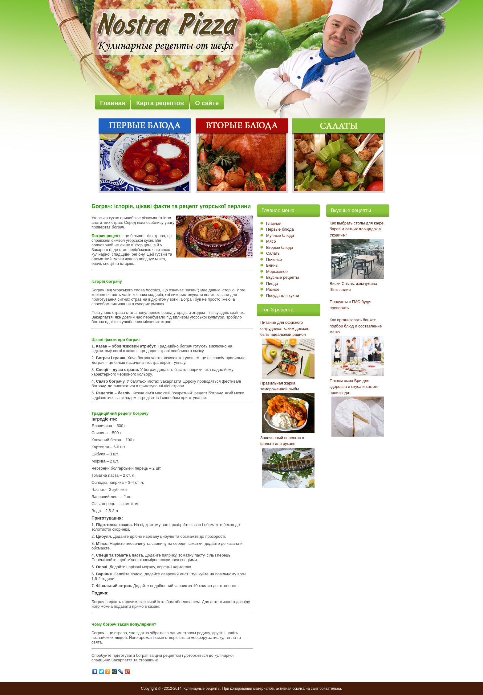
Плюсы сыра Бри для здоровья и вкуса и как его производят (354, 386)
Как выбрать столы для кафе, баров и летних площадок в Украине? (357, 229)
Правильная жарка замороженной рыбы (279, 386)
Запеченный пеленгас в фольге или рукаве (282, 440)
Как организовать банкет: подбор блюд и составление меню (356, 326)
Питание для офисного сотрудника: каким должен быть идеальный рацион (284, 328)
